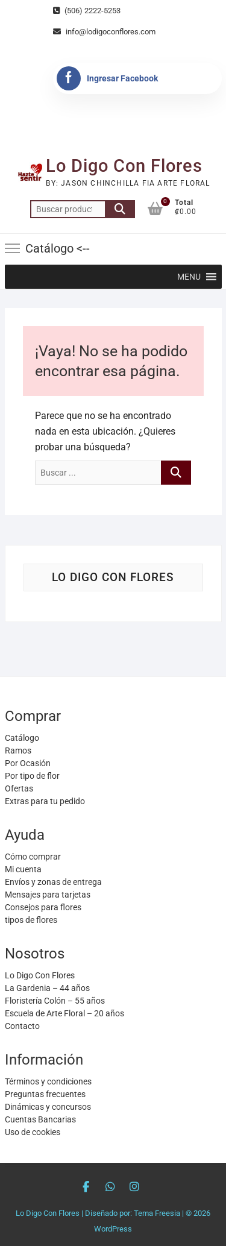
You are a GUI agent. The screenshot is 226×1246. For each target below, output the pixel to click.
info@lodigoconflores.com (104, 31)
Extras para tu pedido (45, 801)
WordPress (113, 1228)
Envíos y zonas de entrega (53, 882)
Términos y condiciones (48, 1081)
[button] (189, 277)
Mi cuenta (23, 869)
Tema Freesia (157, 1213)
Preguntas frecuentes (45, 1094)
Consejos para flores (43, 907)
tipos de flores (31, 920)
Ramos (18, 750)
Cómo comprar (33, 856)
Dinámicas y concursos (48, 1107)
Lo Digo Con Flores (124, 166)
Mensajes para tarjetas (47, 894)
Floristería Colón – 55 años (55, 1000)
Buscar (120, 209)
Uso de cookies (32, 1132)
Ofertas (19, 788)
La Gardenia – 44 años (47, 988)
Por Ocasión (28, 763)
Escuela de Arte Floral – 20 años (64, 1013)
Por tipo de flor (32, 776)
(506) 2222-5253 (87, 10)
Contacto (22, 1026)
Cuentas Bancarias (40, 1119)
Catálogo (22, 738)
